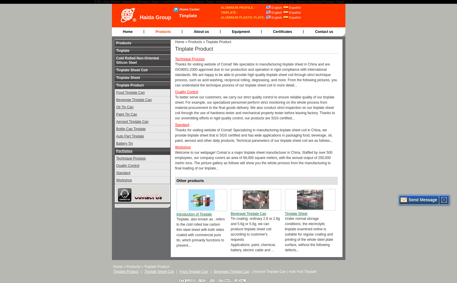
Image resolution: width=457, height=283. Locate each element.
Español (292, 7)
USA (105, 1)
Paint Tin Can (126, 114)
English (274, 7)
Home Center (190, 9)
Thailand (260, 1)
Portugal (328, 1)
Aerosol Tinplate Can (132, 122)
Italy (291, 1)
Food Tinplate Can (130, 93)
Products (163, 32)
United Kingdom (171, 1)
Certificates (282, 32)
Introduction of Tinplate (194, 214)
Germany (143, 1)
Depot (340, 1)
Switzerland (235, 1)
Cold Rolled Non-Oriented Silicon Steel (137, 60)
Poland (281, 1)
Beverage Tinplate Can (134, 100)
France (115, 1)
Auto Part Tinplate (130, 136)
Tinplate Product (130, 85)
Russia (199, 1)
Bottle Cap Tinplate (131, 129)
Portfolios (124, 151)
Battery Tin (124, 144)
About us (201, 32)
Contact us (324, 32)
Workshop (124, 180)
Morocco (301, 1)
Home (128, 32)
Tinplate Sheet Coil (132, 70)
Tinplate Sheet (128, 78)
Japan (155, 1)
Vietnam (221, 1)
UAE (272, 1)
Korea (189, 1)
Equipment (241, 32)
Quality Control (127, 166)
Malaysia (315, 1)
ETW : (98, 1)
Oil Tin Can (124, 107)
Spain (210, 1)
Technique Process (131, 158)
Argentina (128, 1)
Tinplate (123, 51)
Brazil (249, 1)
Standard (123, 173)
